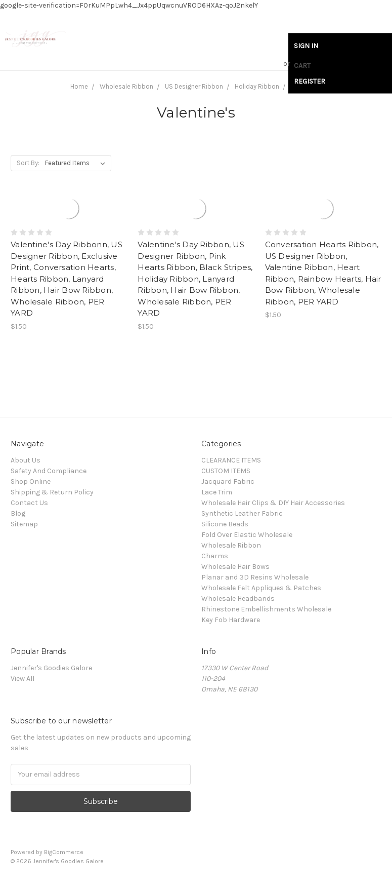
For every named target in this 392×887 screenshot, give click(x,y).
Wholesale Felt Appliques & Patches (261, 588)
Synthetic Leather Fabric (242, 513)
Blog (18, 513)
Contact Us (29, 502)
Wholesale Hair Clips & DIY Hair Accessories (273, 502)
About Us (25, 460)
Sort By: (28, 163)
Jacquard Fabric (227, 481)
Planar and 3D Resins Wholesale (255, 577)
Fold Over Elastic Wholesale (246, 534)
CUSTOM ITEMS (225, 471)
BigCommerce (63, 852)
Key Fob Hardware (230, 619)
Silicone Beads (224, 524)
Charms (214, 556)
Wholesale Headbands (238, 598)
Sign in (306, 46)
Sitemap (24, 524)
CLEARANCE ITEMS (231, 460)
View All (22, 678)
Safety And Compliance (48, 471)
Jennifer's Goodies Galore (51, 668)
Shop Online (31, 481)
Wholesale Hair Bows (235, 566)
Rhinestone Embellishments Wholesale (266, 609)
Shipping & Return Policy (52, 492)
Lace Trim (216, 492)
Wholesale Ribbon (231, 545)
